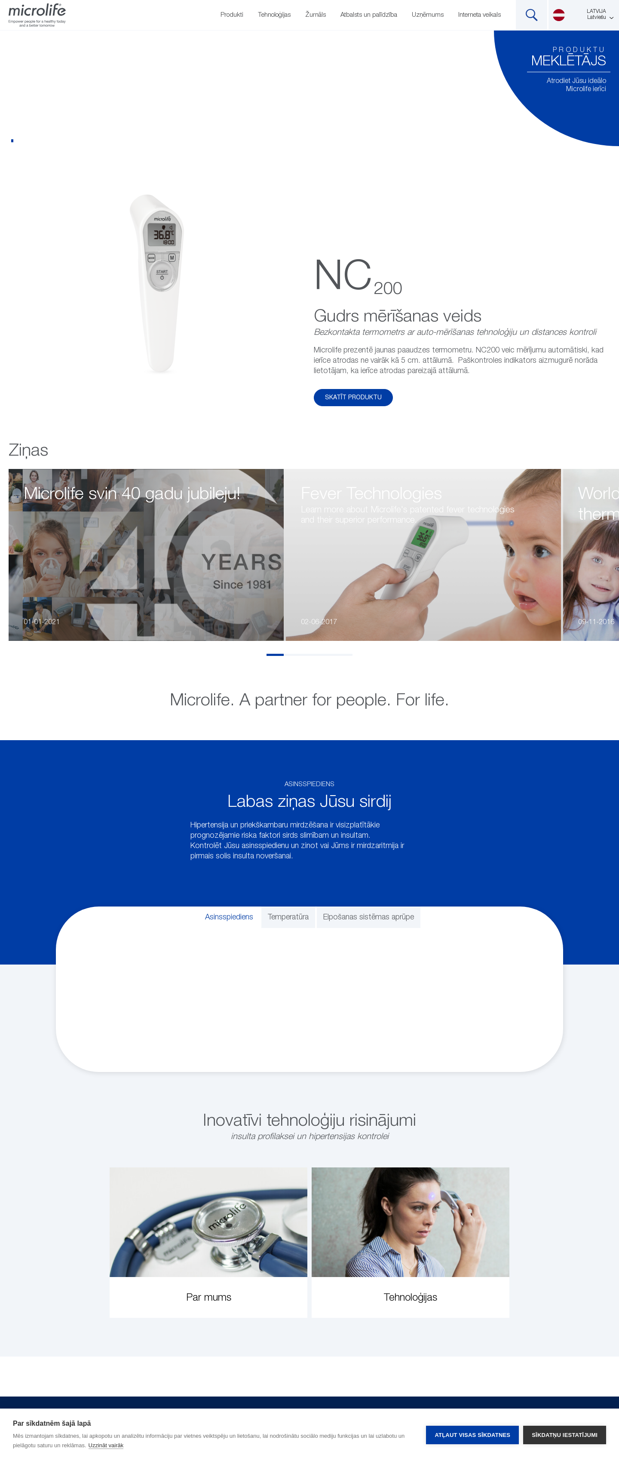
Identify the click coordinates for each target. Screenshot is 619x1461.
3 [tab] (309, 655)
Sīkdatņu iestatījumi (565, 1435)
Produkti (232, 15)
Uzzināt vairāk (106, 1445)
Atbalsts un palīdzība (368, 15)
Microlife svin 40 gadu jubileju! (132, 494)
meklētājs (568, 61)
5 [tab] (343, 655)
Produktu (579, 50)
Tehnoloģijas (274, 15)
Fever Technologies (371, 494)
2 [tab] (292, 655)
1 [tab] (275, 655)
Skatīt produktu (353, 398)
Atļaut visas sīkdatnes (472, 1435)
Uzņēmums (428, 15)
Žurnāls (315, 15)
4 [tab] (326, 655)
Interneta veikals (479, 15)
